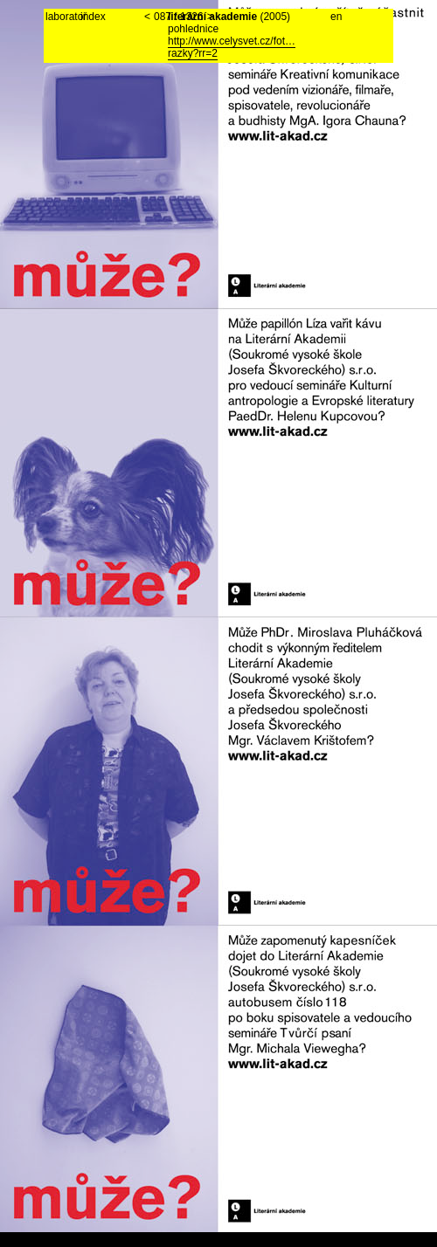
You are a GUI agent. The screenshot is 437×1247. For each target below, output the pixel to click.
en (336, 16)
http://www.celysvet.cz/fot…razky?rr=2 (231, 47)
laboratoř (62, 16)
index (93, 16)
